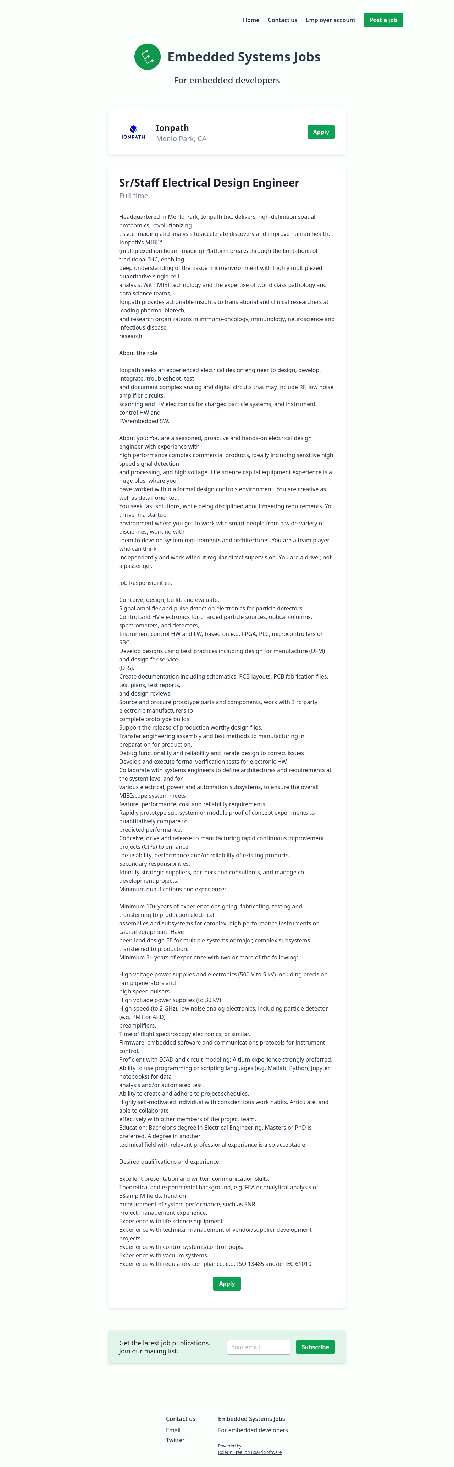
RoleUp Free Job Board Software (250, 1452)
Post (383, 20)
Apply (321, 132)
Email (173, 1430)
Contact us (283, 20)
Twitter (175, 1440)
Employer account (330, 20)
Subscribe (316, 1347)
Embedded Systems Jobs (251, 1419)
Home (251, 20)
